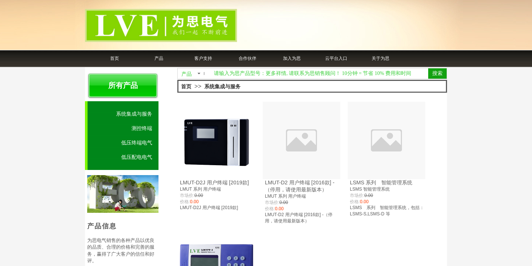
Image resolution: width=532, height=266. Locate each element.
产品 (158, 58)
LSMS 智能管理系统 (370, 189)
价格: (185, 201)
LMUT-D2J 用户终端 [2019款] (214, 182)
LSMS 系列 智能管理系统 (381, 182)
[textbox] (319, 73)
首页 (114, 58)
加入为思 (292, 58)
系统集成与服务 (222, 86)
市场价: (187, 195)
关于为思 (380, 58)
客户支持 (203, 58)
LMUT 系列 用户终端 (200, 189)
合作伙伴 (247, 58)
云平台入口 (336, 58)
